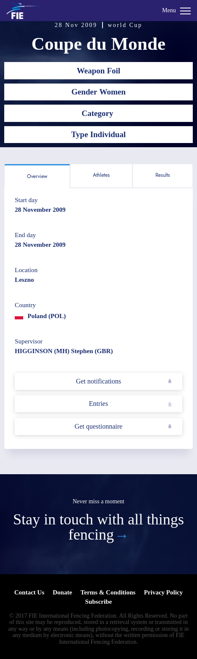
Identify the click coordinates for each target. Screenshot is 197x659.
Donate (62, 592)
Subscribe (98, 601)
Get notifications (98, 381)
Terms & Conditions (108, 592)
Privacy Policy (163, 592)
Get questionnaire (98, 426)
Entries (98, 403)
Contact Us (29, 592)
